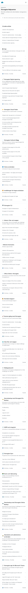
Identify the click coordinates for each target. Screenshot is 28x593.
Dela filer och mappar (10, 342)
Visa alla (24, 73)
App (5, 49)
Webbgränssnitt (8, 368)
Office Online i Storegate (11, 273)
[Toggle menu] (26, 2)
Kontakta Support (9, 298)
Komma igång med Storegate (12, 316)
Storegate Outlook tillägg (11, 140)
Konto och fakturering (10, 474)
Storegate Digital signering (12, 79)
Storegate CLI (8, 205)
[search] (14, 18)
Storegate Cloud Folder (11, 109)
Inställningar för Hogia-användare (14, 190)
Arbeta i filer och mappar (11, 220)
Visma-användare (9, 167)
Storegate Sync (8, 453)
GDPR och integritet (10, 427)
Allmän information (8, 244)
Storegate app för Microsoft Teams (14, 565)
